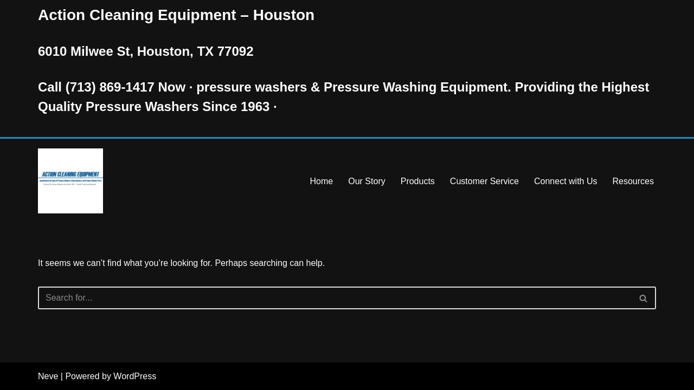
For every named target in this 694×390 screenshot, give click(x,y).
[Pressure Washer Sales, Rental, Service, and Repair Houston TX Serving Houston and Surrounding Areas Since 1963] (70, 180)
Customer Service (484, 181)
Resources (633, 181)
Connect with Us (565, 181)
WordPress (134, 376)
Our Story (366, 181)
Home (321, 181)
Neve (48, 376)
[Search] (335, 298)
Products (418, 181)
